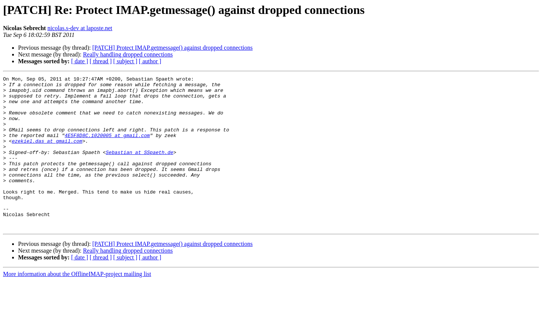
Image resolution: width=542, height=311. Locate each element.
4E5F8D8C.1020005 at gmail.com (107, 147)
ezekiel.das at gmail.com (47, 154)
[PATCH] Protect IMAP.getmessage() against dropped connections (172, 47)
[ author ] (150, 61)
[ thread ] (101, 61)
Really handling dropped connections (128, 54)
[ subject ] (125, 61)
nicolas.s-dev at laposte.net (79, 28)
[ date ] (79, 61)
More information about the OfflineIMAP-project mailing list (77, 304)
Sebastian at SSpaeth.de (139, 168)
